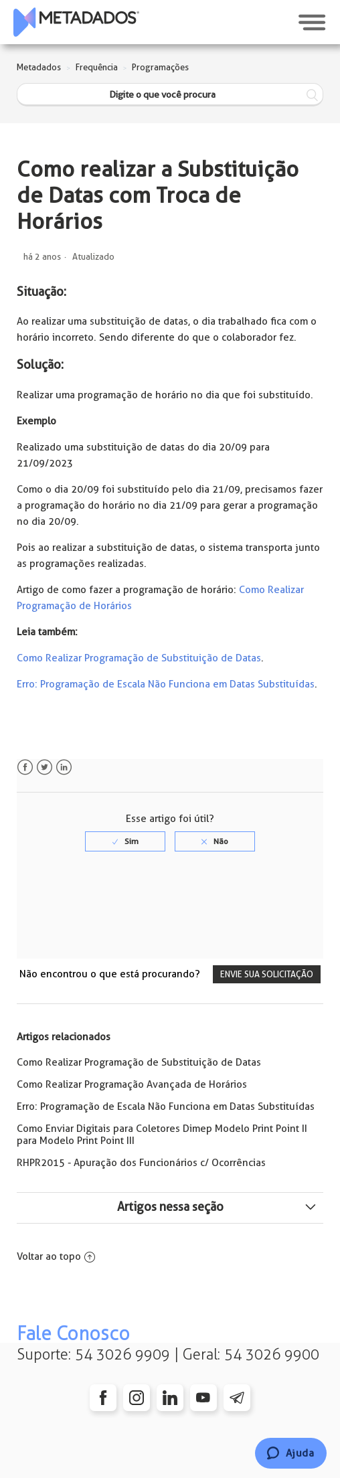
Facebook (25, 767)
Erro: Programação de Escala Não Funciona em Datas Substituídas (166, 684)
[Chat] (291, 1453)
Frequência (97, 67)
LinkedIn (64, 767)
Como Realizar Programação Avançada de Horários (132, 1084)
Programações (160, 67)
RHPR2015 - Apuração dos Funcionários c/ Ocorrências (141, 1163)
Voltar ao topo (56, 1256)
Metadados (39, 67)
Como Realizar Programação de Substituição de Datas (139, 658)
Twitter (44, 767)
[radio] (125, 841)
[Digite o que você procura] (170, 94)
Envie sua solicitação (266, 974)
